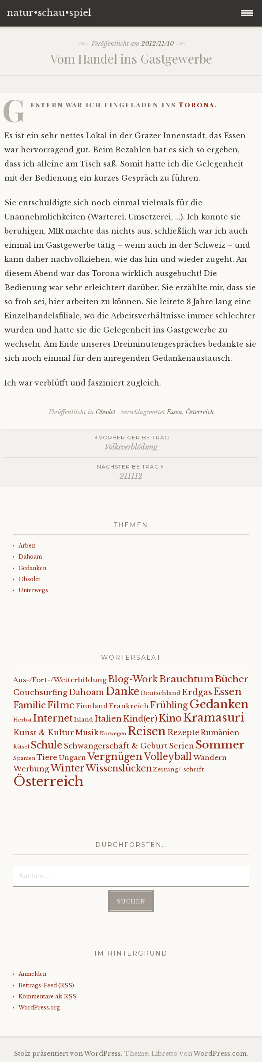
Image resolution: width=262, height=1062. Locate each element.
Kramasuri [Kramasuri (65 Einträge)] (213, 718)
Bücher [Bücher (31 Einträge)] (232, 679)
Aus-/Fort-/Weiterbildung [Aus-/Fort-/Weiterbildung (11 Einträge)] (60, 680)
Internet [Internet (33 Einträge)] (53, 718)
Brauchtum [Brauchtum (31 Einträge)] (186, 679)
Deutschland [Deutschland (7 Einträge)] (160, 693)
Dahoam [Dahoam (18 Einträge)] (86, 692)
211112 (131, 471)
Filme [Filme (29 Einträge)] (61, 705)
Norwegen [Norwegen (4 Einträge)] (113, 734)
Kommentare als (47, 996)
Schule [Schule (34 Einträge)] (46, 745)
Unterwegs (33, 590)
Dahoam (30, 556)
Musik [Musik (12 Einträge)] (86, 733)
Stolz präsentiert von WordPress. (68, 1054)
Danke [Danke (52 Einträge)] (122, 691)
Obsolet (106, 412)
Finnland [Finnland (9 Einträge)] (92, 706)
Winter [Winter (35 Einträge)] (67, 768)
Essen (174, 412)
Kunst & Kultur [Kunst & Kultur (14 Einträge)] (43, 732)
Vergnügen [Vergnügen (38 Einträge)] (114, 757)
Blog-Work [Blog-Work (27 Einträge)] (133, 678)
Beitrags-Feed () (46, 985)
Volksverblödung (131, 442)
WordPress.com (220, 1054)
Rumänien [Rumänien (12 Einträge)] (220, 733)
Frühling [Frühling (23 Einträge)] (169, 705)
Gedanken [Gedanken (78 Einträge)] (219, 704)
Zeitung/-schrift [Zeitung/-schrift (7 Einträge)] (178, 769)
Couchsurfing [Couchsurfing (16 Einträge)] (40, 692)
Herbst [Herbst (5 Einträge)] (22, 720)
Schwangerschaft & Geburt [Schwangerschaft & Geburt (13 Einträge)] (116, 745)
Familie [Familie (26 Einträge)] (29, 705)
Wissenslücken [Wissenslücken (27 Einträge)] (119, 768)
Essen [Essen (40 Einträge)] (227, 692)
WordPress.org (39, 1007)
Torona (196, 104)
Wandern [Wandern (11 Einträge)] (210, 757)
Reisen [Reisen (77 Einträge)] (146, 731)
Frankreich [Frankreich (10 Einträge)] (129, 706)
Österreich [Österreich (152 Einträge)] (48, 782)
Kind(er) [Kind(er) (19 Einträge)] (140, 719)
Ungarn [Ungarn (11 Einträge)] (72, 757)
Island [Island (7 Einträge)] (83, 719)
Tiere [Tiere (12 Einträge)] (47, 757)
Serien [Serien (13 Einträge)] (181, 745)
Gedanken (32, 568)
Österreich (200, 412)
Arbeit (27, 545)
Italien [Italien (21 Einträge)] (108, 719)
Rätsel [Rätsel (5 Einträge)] (21, 747)
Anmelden (32, 974)
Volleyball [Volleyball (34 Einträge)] (168, 757)
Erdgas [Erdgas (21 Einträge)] (197, 692)
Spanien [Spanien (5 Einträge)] (24, 758)
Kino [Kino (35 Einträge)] (170, 718)
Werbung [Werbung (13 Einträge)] (31, 768)
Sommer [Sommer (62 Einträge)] (220, 745)
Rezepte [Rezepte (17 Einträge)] (183, 732)
